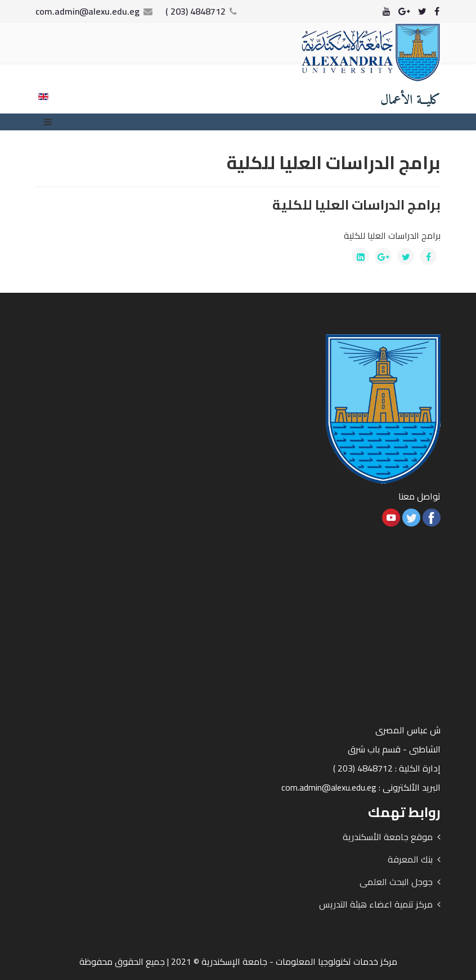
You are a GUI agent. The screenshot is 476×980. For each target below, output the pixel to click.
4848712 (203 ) (195, 11)
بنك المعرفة (410, 859)
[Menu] (50, 122)
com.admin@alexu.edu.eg (87, 11)
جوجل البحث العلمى (396, 881)
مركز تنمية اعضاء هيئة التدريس (376, 904)
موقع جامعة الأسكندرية (388, 836)
